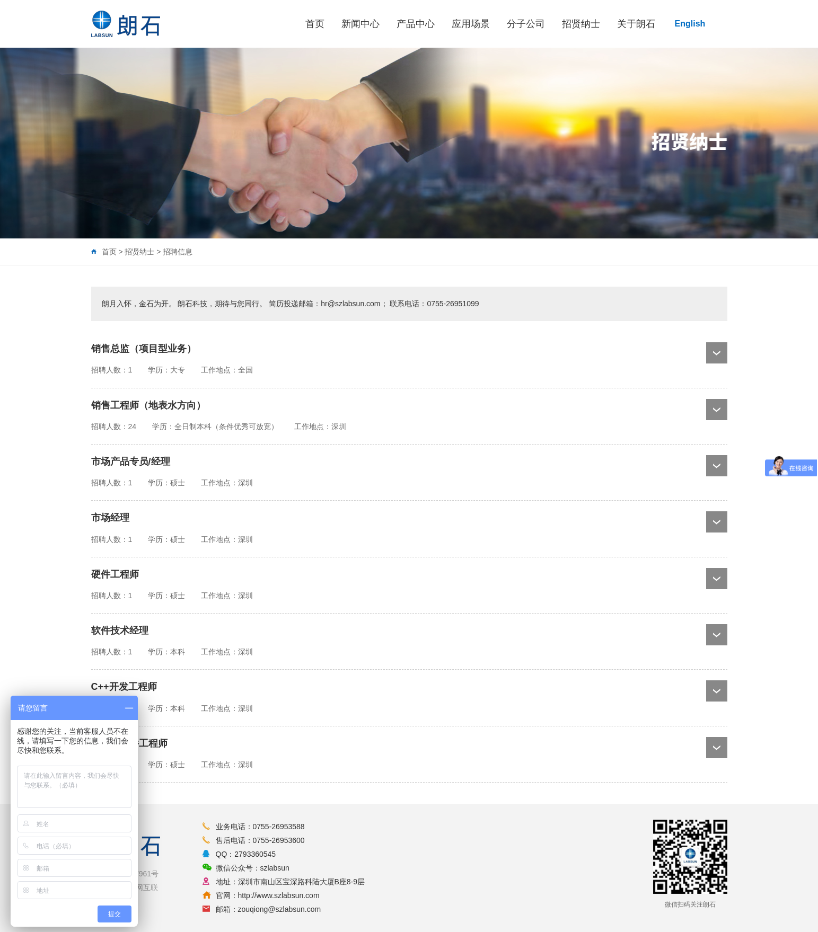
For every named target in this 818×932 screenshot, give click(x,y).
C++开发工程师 (124, 686)
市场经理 (110, 517)
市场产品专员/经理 (130, 461)
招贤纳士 (581, 24)
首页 (314, 24)
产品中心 (416, 24)
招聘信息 (177, 251)
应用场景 (471, 24)
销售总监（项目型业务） (143, 348)
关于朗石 (636, 24)
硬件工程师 (115, 574)
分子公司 (526, 24)
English (690, 23)
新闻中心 (360, 24)
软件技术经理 (119, 630)
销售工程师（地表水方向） (148, 405)
